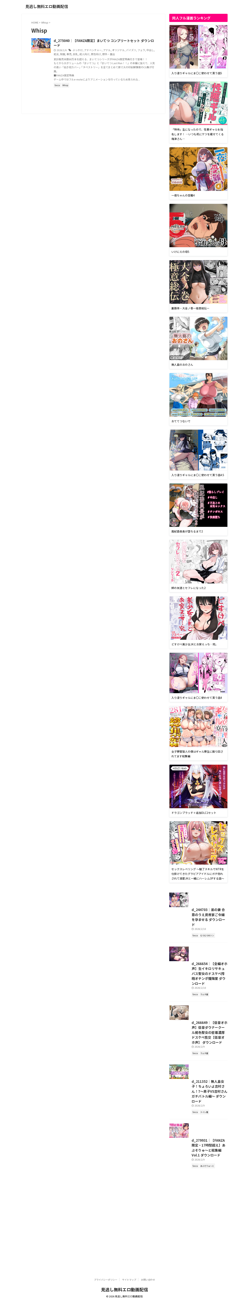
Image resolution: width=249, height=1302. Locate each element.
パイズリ (146, 50)
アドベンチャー (111, 50)
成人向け (116, 54)
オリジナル (134, 50)
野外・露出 (139, 54)
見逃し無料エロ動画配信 (46, 6)
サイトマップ (129, 1279)
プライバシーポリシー (105, 1279)
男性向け (127, 54)
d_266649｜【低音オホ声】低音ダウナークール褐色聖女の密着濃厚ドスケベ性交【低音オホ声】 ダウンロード (197, 1091)
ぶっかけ (96, 50)
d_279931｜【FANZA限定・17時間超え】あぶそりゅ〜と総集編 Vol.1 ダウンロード (198, 1241)
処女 (90, 54)
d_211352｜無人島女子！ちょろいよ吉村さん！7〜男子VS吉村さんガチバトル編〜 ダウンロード (198, 1167)
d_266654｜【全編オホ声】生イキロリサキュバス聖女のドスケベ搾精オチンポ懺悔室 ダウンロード (198, 1014)
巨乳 (108, 54)
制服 (96, 54)
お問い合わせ (148, 1279)
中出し (82, 54)
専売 (102, 54)
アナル (123, 50)
